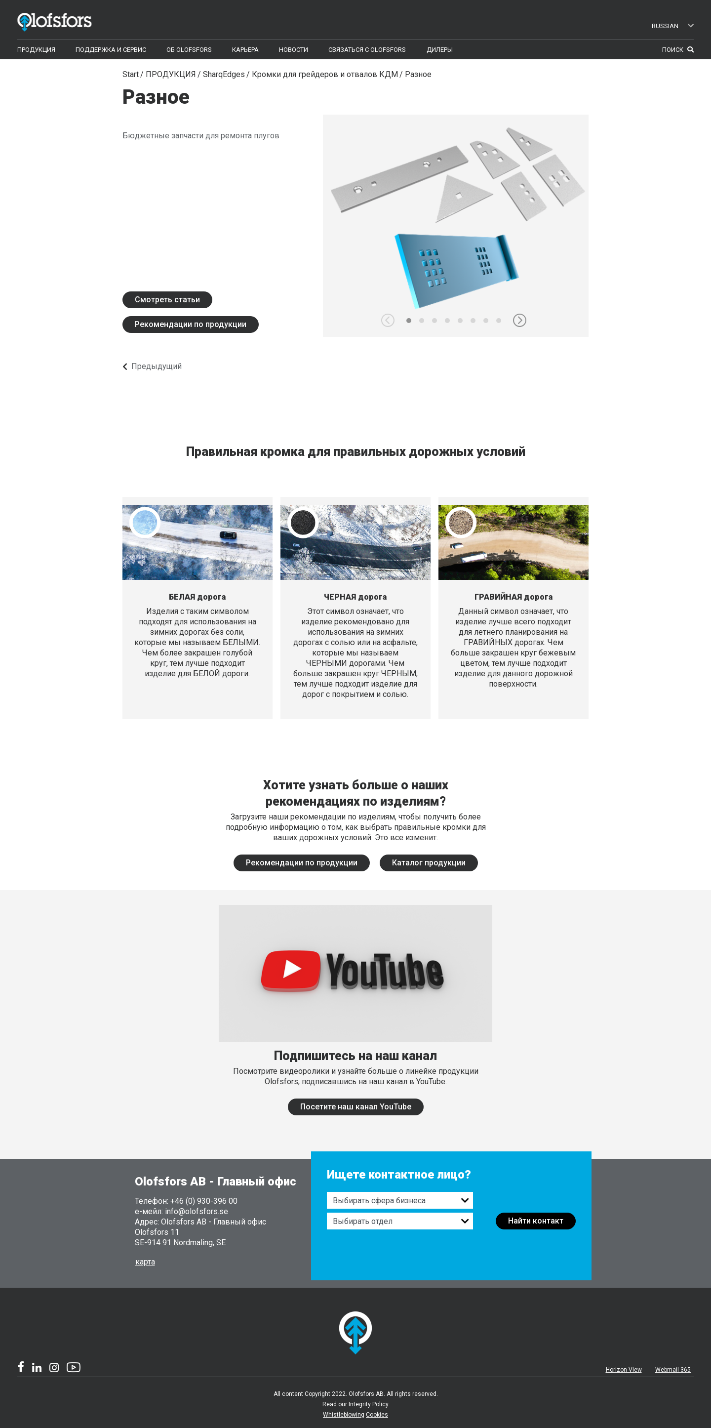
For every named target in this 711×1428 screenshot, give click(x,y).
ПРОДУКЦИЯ (171, 74)
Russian (673, 26)
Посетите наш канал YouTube (355, 1106)
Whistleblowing (343, 1414)
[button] (519, 320)
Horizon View (624, 1369)
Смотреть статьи (167, 299)
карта (145, 1261)
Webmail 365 (673, 1369)
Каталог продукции (429, 862)
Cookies (377, 1414)
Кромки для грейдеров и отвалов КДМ (325, 74)
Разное (418, 74)
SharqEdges (224, 74)
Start (130, 74)
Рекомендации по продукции (190, 324)
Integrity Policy (369, 1404)
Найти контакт (535, 1220)
